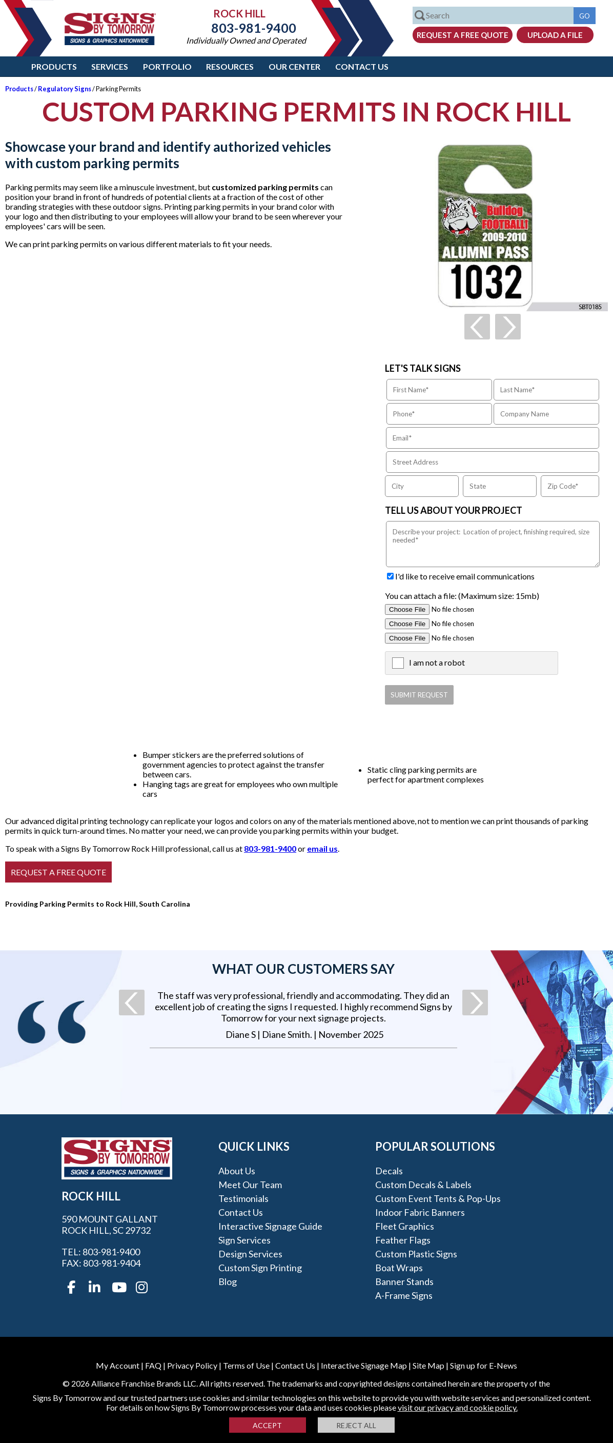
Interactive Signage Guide (270, 1226)
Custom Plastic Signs (416, 1253)
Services (109, 66)
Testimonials (243, 1198)
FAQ (153, 1365)
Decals (389, 1170)
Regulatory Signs (64, 89)
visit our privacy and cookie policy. (458, 1407)
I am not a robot (437, 662)
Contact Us (362, 66)
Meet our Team (250, 1184)
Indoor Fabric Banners (420, 1212)
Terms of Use (246, 1365)
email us (322, 848)
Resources (230, 66)
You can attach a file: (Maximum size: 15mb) (462, 595)
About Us (236, 1170)
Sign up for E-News (483, 1365)
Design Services (250, 1253)
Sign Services (244, 1240)
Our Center (294, 66)
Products (54, 66)
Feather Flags (403, 1240)
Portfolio (167, 66)
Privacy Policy (192, 1365)
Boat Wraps (399, 1267)
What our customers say (303, 968)
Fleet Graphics (404, 1226)
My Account (117, 1365)
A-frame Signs (404, 1295)
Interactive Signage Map (364, 1365)
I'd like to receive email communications (465, 576)
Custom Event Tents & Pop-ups (438, 1198)
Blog (227, 1281)
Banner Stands (404, 1281)
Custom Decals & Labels (423, 1184)
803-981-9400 (246, 27)
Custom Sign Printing (260, 1267)
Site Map (428, 1365)
